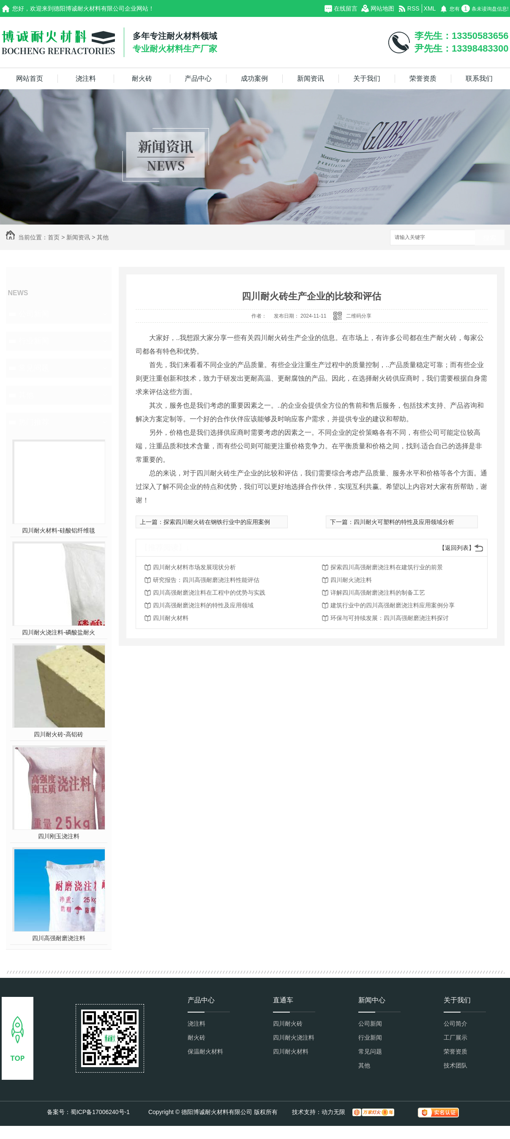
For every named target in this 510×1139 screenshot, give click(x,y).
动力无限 (333, 1112)
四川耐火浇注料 (351, 579)
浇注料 (86, 78)
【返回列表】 (457, 547)
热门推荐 (34, 422)
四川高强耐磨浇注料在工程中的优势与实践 (209, 592)
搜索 (489, 238)
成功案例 (254, 78)
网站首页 (29, 78)
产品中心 (198, 78)
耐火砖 (142, 78)
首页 (54, 237)
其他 (103, 237)
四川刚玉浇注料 (58, 836)
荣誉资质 (422, 78)
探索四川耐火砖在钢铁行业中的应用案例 (217, 522)
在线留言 (345, 8)
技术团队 (455, 1065)
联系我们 (479, 78)
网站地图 (382, 8)
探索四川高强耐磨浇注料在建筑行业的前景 (386, 567)
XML (430, 8)
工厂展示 (455, 1037)
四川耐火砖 (288, 1023)
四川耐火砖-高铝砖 (58, 734)
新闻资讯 (310, 78)
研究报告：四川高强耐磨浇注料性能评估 (206, 579)
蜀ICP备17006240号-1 (100, 1112)
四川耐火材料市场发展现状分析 (194, 567)
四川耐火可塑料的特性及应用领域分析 (404, 522)
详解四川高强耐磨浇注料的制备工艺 (377, 592)
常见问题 (34, 368)
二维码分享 (358, 316)
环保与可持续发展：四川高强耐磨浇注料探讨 (389, 618)
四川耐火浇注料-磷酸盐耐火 (58, 632)
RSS (413, 8)
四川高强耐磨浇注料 (58, 938)
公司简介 (455, 1023)
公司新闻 (34, 314)
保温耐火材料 (205, 1051)
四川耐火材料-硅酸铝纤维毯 (58, 530)
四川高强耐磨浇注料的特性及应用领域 (203, 605)
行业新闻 (34, 341)
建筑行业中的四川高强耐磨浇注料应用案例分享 (392, 605)
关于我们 (366, 78)
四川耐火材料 (170, 618)
